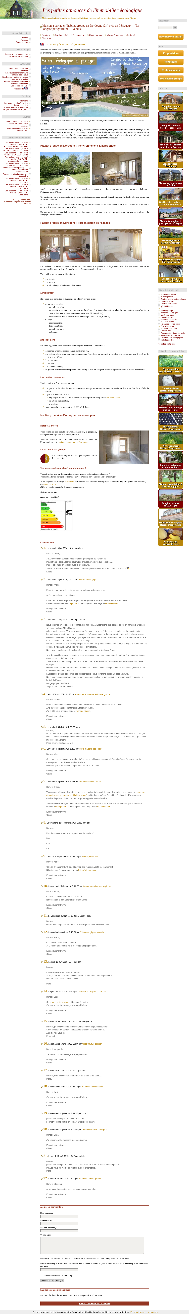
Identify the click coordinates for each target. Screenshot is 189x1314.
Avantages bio (167, 297)
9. (44, 856)
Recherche (164, 20)
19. (45, 1113)
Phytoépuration (167, 326)
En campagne (79, 35)
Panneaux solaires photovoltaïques (169, 321)
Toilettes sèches (167, 340)
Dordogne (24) (61, 35)
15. (45, 1021)
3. (44, 619)
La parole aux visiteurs (18, 56)
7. (44, 781)
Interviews (24, 101)
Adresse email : (46, 1220)
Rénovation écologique (170, 335)
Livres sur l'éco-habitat (18, 124)
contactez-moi (49, 484)
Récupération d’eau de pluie (173, 333)
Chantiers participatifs (19, 84)
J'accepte (153, 1312)
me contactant (103, 807)
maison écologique (60, 1002)
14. (45, 991)
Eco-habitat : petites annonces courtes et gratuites (15, 78)
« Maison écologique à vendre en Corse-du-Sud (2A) (64, 18)
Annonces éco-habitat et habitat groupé (92, 694)
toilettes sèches (114, 397)
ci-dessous (69, 481)
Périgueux (46, 38)
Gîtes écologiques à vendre (92, 932)
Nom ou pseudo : (47, 1213)
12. (45, 932)
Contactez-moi (22, 42)
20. (45, 1129)
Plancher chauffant (169, 329)
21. (45, 1156)
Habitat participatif (90, 856)
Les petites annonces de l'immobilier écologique (92, 10)
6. (44, 748)
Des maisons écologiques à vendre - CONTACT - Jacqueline (16, 180)
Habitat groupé (95, 35)
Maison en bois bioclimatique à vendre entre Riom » (113, 18)
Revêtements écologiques (172, 338)
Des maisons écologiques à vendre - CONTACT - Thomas (15, 149)
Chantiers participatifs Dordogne (92, 991)
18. (45, 1086)
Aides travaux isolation (92, 1044)
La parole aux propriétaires (16, 54)
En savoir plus (137, 1312)
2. (44, 579)
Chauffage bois (167, 301)
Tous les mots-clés (166, 344)
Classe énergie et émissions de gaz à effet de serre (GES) (15, 108)
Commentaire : (46, 1235)
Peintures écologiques (170, 324)
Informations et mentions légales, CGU (17, 129)
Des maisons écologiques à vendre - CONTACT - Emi (16, 164)
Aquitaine (46, 35)
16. (45, 1043)
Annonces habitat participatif (94, 1130)
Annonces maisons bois (92, 1087)
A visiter (24, 126)
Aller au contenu (83, 3)
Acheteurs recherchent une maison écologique (16, 74)
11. (45, 915)
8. (44, 822)
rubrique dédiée (83, 711)
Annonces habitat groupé (90, 782)
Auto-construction (168, 295)
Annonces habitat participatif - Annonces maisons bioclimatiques (15, 170)
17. (45, 1070)
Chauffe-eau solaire (169, 304)
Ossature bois (167, 317)
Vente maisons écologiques (91, 749)
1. (44, 548)
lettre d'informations (87, 870)
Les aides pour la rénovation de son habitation (16, 104)
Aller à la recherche (112, 3)
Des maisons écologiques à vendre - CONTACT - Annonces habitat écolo (16, 159)
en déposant (60, 807)
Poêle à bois (166, 331)
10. (45, 886)
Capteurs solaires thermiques (173, 299)
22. (45, 1178)
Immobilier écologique (87, 579)
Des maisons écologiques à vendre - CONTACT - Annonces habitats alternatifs (16, 144)
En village (165, 308)
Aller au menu (97, 3)
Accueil (25, 38)
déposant (73, 603)
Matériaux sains (167, 315)
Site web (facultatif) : (48, 1228)
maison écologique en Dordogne (72, 442)
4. (44, 694)
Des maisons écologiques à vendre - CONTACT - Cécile (16, 154)
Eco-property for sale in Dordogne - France (66, 44)
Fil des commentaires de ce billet (94, 1303)
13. (45, 961)
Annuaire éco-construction (17, 121)
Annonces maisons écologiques (97, 886)
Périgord (131, 35)
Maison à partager (115, 35)
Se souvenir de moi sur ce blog (58, 1275)
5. (44, 727)
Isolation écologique (169, 313)
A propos (24, 40)
